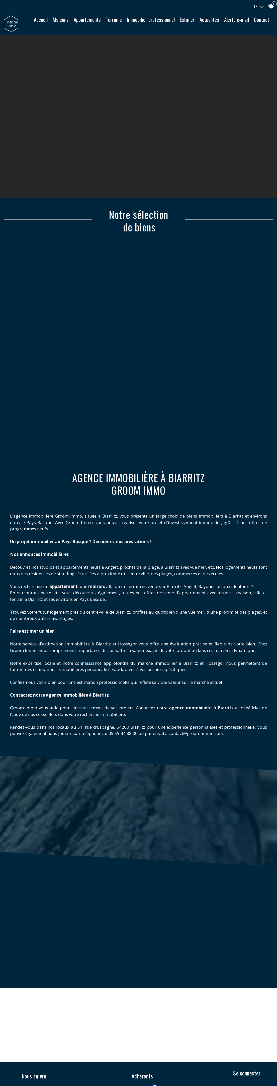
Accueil (58, 23)
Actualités (227, 23)
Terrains (131, 23)
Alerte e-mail (254, 23)
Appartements (104, 23)
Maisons (78, 23)
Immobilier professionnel (168, 23)
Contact (159, 36)
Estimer (204, 23)
